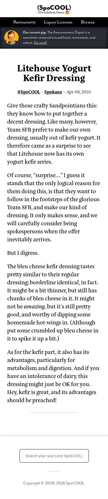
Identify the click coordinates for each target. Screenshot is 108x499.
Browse (88, 22)
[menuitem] (26, 22)
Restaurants (24, 22)
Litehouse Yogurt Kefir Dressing (54, 72)
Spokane (53, 91)
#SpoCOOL (28, 91)
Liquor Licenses (58, 22)
